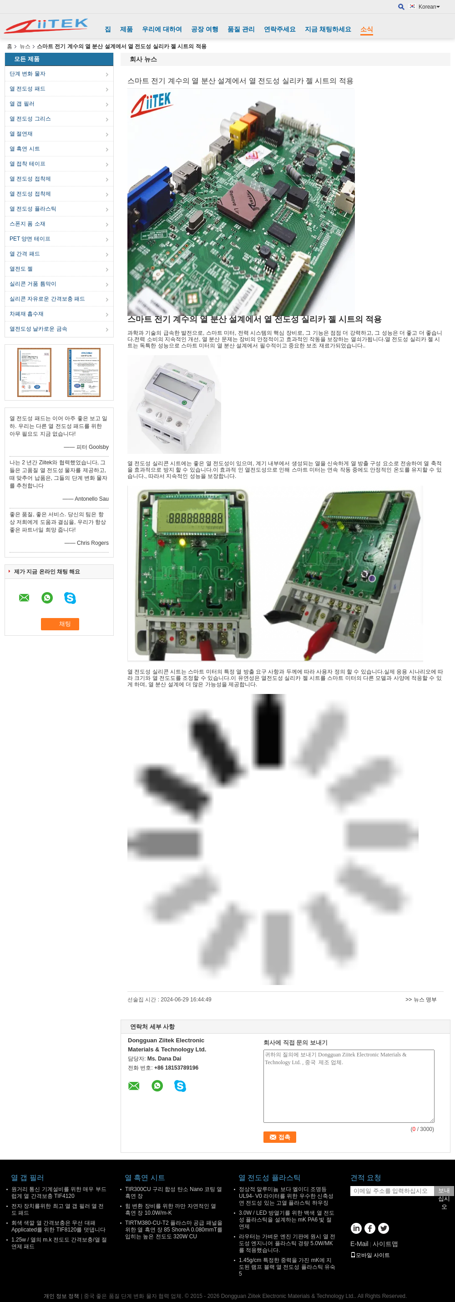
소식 (366, 29)
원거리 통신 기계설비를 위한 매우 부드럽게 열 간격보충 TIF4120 (58, 1192)
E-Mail (359, 1243)
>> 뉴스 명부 (421, 999)
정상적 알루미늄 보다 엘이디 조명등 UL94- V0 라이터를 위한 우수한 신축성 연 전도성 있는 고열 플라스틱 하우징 (286, 1196)
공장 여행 (204, 29)
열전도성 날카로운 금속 (38, 329)
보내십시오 (444, 1191)
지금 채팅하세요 (328, 29)
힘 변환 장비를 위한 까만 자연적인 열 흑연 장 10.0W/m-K (170, 1209)
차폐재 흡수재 (27, 314)
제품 (126, 29)
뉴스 (25, 46)
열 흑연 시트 (25, 149)
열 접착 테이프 (28, 164)
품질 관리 (241, 29)
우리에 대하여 (162, 29)
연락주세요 (280, 29)
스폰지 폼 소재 (28, 224)
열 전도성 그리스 (30, 119)
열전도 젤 (21, 269)
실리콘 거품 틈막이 (33, 284)
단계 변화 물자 (28, 73)
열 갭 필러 (22, 104)
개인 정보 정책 (62, 1296)
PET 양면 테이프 (30, 239)
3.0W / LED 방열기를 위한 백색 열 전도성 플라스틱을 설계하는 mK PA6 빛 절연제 (286, 1220)
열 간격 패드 (25, 254)
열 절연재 (21, 134)
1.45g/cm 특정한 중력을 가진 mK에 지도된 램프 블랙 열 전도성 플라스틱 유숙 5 (287, 1267)
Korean (429, 7)
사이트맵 (385, 1243)
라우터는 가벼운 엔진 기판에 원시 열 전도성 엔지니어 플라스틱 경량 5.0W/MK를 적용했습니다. (287, 1243)
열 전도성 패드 (28, 88)
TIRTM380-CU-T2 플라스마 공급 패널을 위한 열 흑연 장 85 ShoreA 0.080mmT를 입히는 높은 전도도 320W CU (173, 1230)
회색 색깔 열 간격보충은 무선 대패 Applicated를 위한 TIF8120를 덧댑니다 (58, 1226)
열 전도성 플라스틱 (33, 209)
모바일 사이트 (370, 1255)
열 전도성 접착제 (30, 179)
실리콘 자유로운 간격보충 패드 (47, 299)
